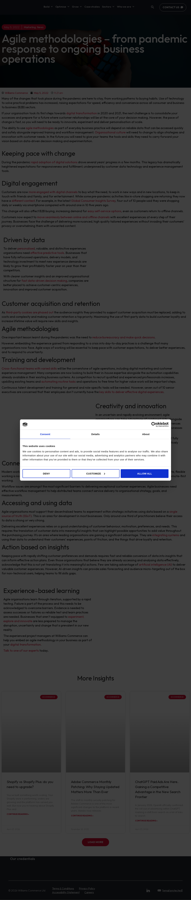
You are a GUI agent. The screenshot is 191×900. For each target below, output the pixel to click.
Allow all (144, 473)
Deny (46, 473)
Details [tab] (95, 434)
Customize (95, 473)
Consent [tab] (45, 434)
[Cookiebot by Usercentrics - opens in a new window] (154, 424)
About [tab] (146, 434)
